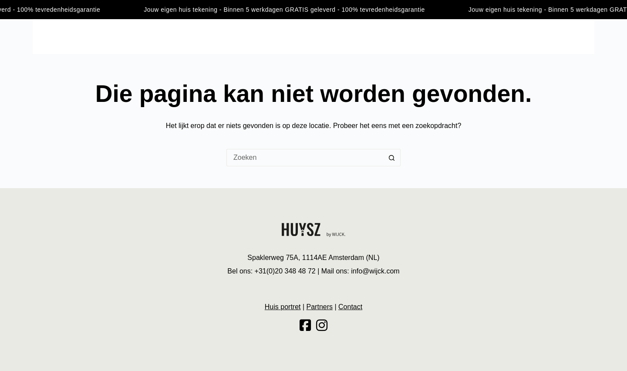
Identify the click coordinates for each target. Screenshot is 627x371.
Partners (320, 306)
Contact (581, 36)
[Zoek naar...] (304, 157)
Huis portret (538, 36)
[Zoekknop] (392, 157)
